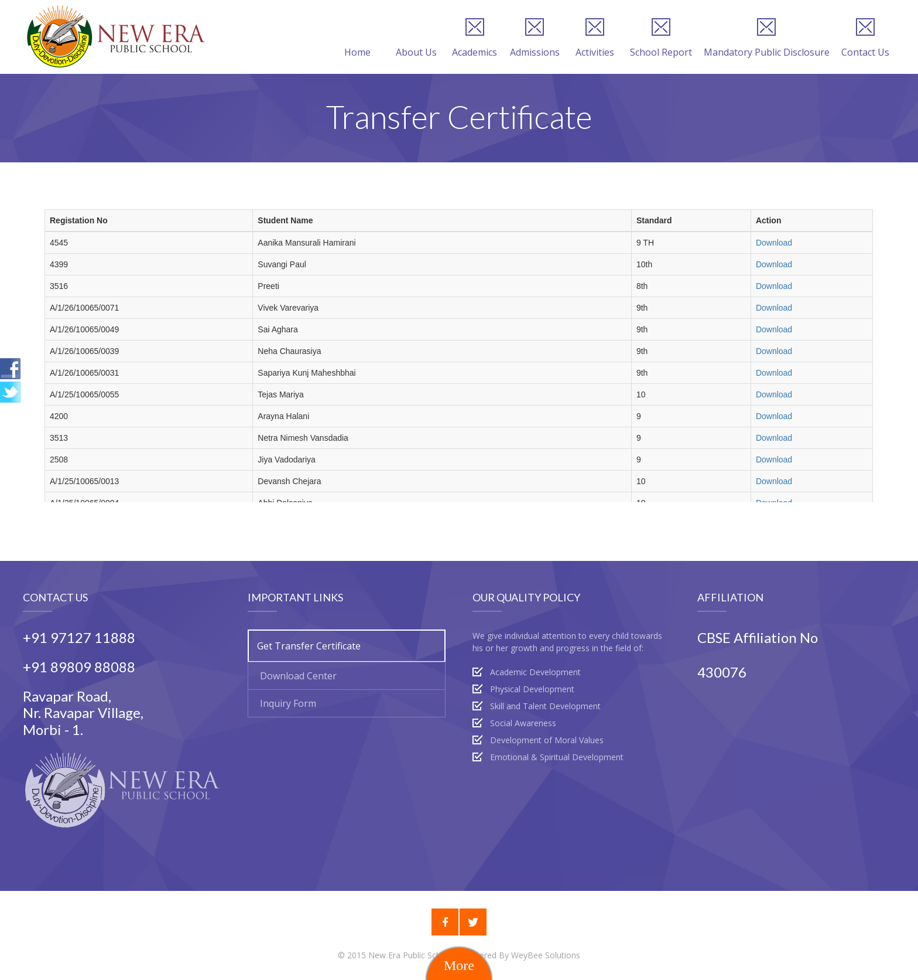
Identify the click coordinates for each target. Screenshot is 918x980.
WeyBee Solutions (545, 955)
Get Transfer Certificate (309, 645)
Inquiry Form (288, 703)
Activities (595, 38)
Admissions (535, 38)
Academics (474, 38)
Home (357, 38)
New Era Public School (411, 955)
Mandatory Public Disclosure (767, 38)
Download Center (298, 675)
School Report (661, 38)
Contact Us (865, 38)
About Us (416, 38)
